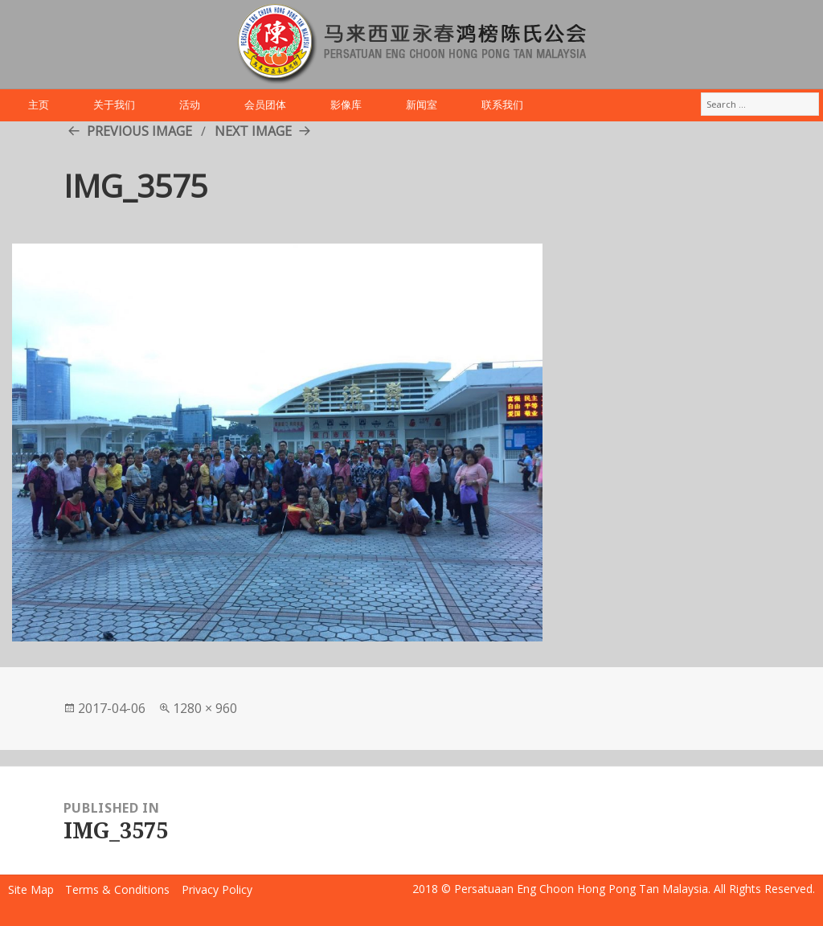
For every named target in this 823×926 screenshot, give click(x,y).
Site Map (31, 889)
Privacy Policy (217, 889)
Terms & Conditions (117, 889)
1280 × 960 (205, 708)
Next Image (253, 131)
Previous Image (139, 131)
